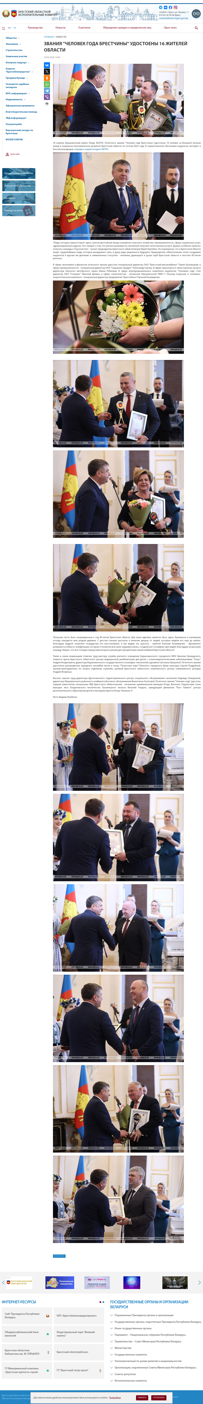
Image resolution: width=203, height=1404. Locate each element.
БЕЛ (9, 28)
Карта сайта (15, 154)
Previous (4, 1283)
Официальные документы (20, 106)
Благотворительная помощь (21, 112)
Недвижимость (15, 99)
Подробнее (115, 1398)
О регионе (84, 27)
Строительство (14, 50)
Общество (13, 38)
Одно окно (170, 27)
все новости (59, 1256)
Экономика (13, 44)
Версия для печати (47, 103)
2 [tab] (103, 1302)
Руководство (35, 27)
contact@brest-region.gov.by (173, 18)
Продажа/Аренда (17, 78)
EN (15, 28)
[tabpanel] (53, 1344)
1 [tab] (100, 1302)
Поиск (196, 28)
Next (199, 1283)
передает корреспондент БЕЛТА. (91, 149)
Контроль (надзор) (17, 63)
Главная (49, 37)
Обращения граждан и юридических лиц (127, 27)
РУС (3, 28)
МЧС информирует (18, 93)
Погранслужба (14, 124)
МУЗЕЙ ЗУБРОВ (14, 140)
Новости (60, 27)
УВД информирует (16, 118)
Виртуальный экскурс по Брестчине (19, 132)
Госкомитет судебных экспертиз (17, 86)
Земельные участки (16, 56)
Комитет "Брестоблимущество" (19, 70)
